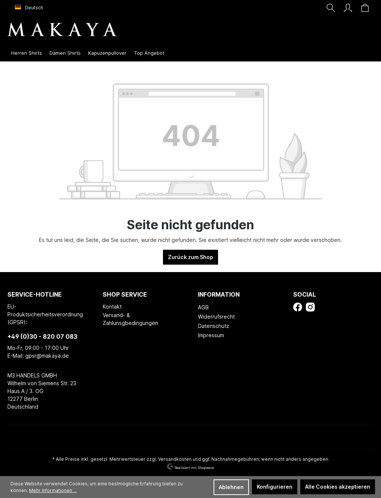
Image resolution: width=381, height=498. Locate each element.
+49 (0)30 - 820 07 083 (42, 336)
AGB (203, 307)
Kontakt (112, 306)
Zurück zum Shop (190, 257)
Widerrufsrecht (216, 316)
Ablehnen (231, 487)
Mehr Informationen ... (53, 490)
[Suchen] (330, 8)
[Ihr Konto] (347, 8)
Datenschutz (213, 326)
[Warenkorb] (365, 8)
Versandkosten (175, 459)
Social (304, 294)
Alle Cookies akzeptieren (337, 486)
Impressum (211, 335)
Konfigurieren (274, 486)
